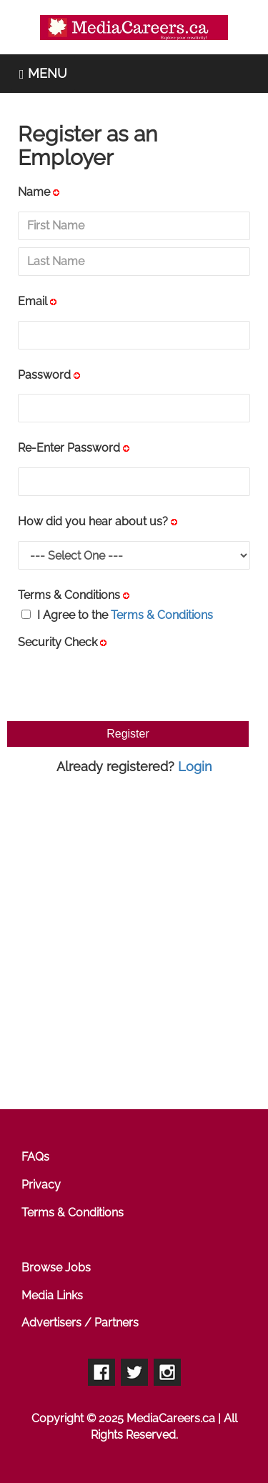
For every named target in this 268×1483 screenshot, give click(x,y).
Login (195, 766)
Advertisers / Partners (80, 1322)
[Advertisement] (134, 944)
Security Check (57, 642)
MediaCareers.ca (170, 1418)
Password (44, 375)
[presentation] (126, 682)
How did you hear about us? (93, 521)
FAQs (35, 1157)
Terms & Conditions (69, 595)
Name (34, 192)
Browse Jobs (56, 1267)
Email (32, 301)
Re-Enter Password (69, 448)
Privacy (41, 1184)
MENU (43, 73)
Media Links (52, 1295)
